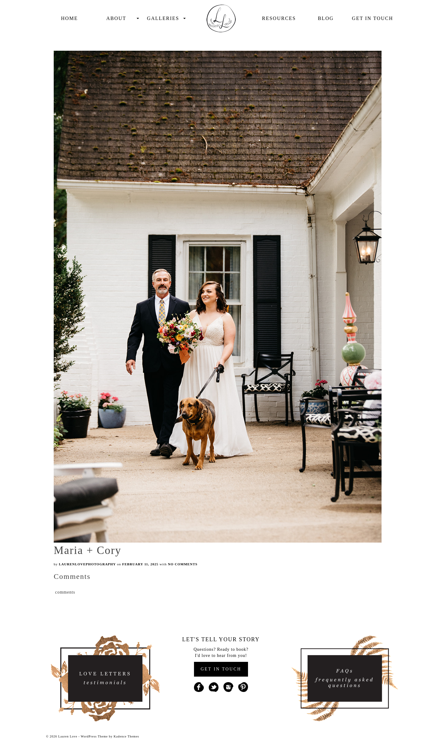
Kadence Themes (126, 736)
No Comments (182, 564)
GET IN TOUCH (221, 669)
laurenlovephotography (87, 564)
